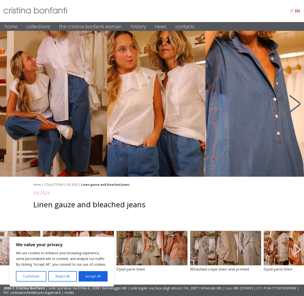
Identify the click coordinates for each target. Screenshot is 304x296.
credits (69, 292)
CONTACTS (185, 26)
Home (37, 185)
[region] (62, 262)
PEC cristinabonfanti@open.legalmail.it (32, 292)
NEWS (160, 26)
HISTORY (138, 26)
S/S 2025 (72, 185)
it (292, 11)
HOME (11, 26)
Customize (31, 276)
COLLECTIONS (38, 26)
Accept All (93, 276)
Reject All (62, 276)
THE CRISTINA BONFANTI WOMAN (90, 26)
